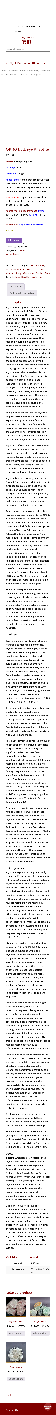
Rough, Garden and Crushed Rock (33, 275)
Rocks (13, 74)
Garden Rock (37, 268)
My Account (28, 37)
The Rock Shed (28, 12)
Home (3, 70)
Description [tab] (16, 289)
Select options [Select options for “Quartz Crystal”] (16, 1381)
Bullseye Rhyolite (21, 279)
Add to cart (14, 242)
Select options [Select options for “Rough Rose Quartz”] (16, 1336)
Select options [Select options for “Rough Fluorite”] (40, 1336)
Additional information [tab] (22, 295)
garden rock (37, 279)
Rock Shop (13, 70)
